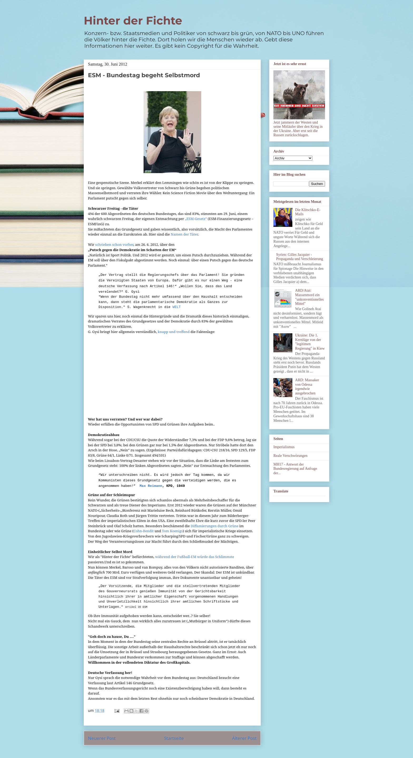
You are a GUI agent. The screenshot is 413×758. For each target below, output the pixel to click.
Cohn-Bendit (144, 531)
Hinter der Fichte (133, 20)
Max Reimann (151, 486)
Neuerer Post (102, 738)
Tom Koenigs (172, 531)
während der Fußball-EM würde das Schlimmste (194, 556)
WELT (175, 307)
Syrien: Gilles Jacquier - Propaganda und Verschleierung (299, 257)
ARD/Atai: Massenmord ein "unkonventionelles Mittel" (309, 297)
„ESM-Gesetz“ (196, 218)
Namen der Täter (184, 234)
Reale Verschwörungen (290, 456)
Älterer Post (244, 738)
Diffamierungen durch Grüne (214, 526)
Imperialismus (283, 447)
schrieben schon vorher (114, 244)
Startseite (174, 738)
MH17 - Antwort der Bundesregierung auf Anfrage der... (295, 468)
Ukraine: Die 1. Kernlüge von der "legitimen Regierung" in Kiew (310, 341)
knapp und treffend (174, 331)
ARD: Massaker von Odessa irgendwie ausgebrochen (307, 386)
